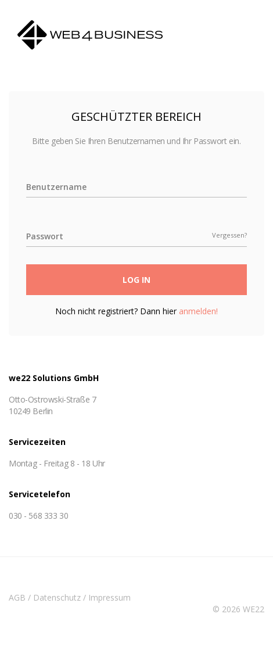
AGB (17, 597)
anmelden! (198, 311)
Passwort (44, 236)
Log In (136, 279)
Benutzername (56, 186)
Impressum (109, 597)
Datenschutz (57, 597)
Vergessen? (229, 235)
